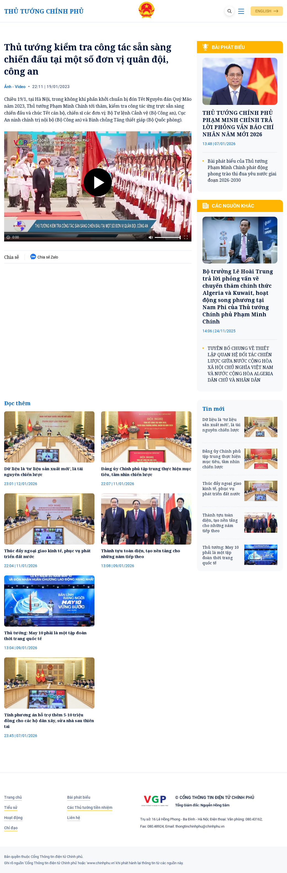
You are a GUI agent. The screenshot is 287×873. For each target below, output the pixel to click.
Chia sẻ (11, 257)
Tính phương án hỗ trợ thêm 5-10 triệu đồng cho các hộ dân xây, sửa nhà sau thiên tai (49, 720)
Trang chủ (13, 797)
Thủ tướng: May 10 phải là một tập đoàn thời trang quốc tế (45, 635)
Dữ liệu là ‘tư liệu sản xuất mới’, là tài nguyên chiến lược (43, 471)
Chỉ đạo (11, 828)
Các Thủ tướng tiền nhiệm (89, 807)
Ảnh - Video (15, 86)
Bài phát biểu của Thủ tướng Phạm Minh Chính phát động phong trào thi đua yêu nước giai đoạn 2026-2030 (242, 170)
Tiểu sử (10, 807)
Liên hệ (73, 817)
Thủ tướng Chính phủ (44, 11)
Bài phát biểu (78, 797)
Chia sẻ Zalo (44, 257)
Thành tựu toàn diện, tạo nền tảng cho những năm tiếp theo (140, 553)
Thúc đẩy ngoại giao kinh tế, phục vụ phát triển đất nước (47, 553)
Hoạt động (13, 817)
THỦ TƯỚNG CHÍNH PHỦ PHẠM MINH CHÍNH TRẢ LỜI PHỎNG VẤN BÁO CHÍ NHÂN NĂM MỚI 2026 (238, 123)
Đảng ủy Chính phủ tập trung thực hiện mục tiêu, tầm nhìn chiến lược (146, 471)
